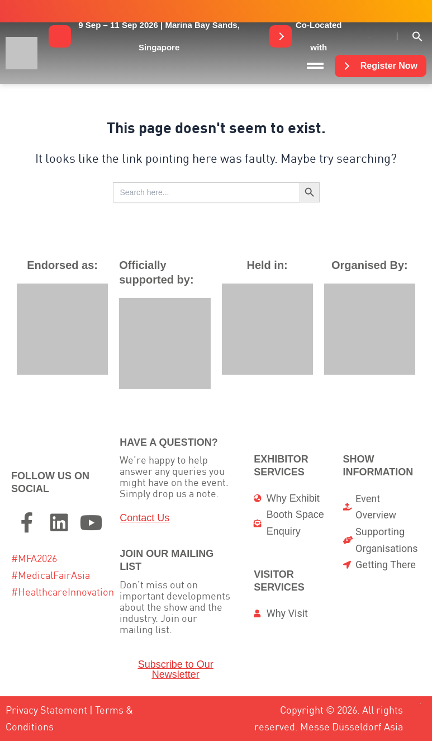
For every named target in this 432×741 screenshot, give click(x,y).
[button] (159, 36)
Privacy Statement (46, 710)
